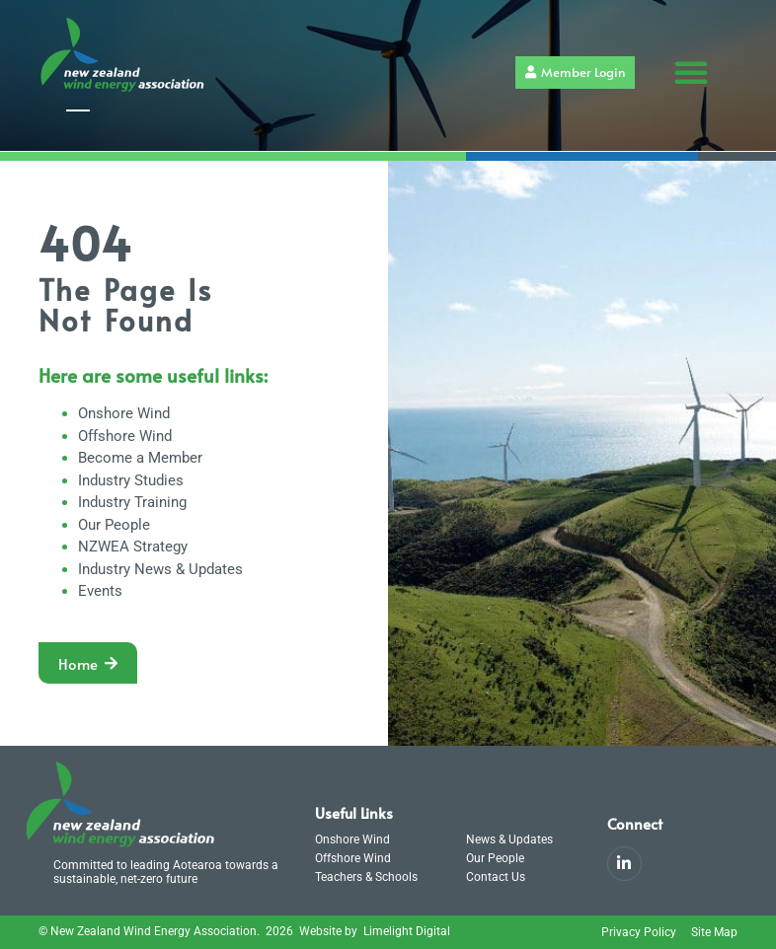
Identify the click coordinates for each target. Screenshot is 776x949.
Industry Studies (131, 480)
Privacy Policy (638, 932)
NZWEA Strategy (133, 546)
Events (100, 591)
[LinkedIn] (624, 863)
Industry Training (132, 502)
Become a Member (140, 458)
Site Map (714, 932)
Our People (114, 525)
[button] (691, 72)
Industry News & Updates (160, 569)
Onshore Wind (124, 413)
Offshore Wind (125, 436)
